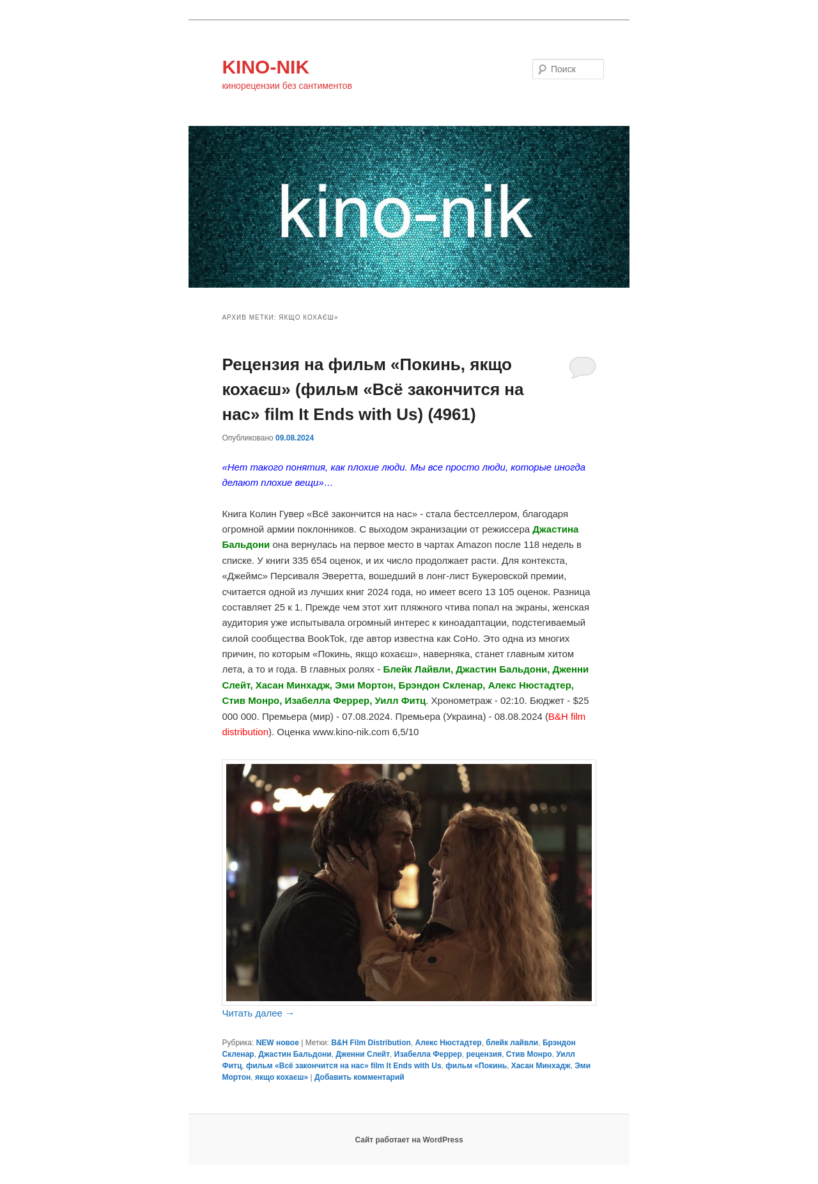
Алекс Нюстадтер (448, 1042)
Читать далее (258, 1013)
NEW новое (277, 1042)
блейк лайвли (512, 1042)
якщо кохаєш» (281, 1077)
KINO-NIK (265, 66)
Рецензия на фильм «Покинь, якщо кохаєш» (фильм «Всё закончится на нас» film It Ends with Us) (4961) (372, 389)
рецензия (484, 1054)
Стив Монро (529, 1054)
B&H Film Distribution (371, 1042)
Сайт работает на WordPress (409, 1139)
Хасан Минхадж (541, 1065)
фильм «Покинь (476, 1065)
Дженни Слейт (363, 1054)
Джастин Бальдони (294, 1054)
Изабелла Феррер (428, 1054)
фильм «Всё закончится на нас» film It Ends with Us (344, 1065)
